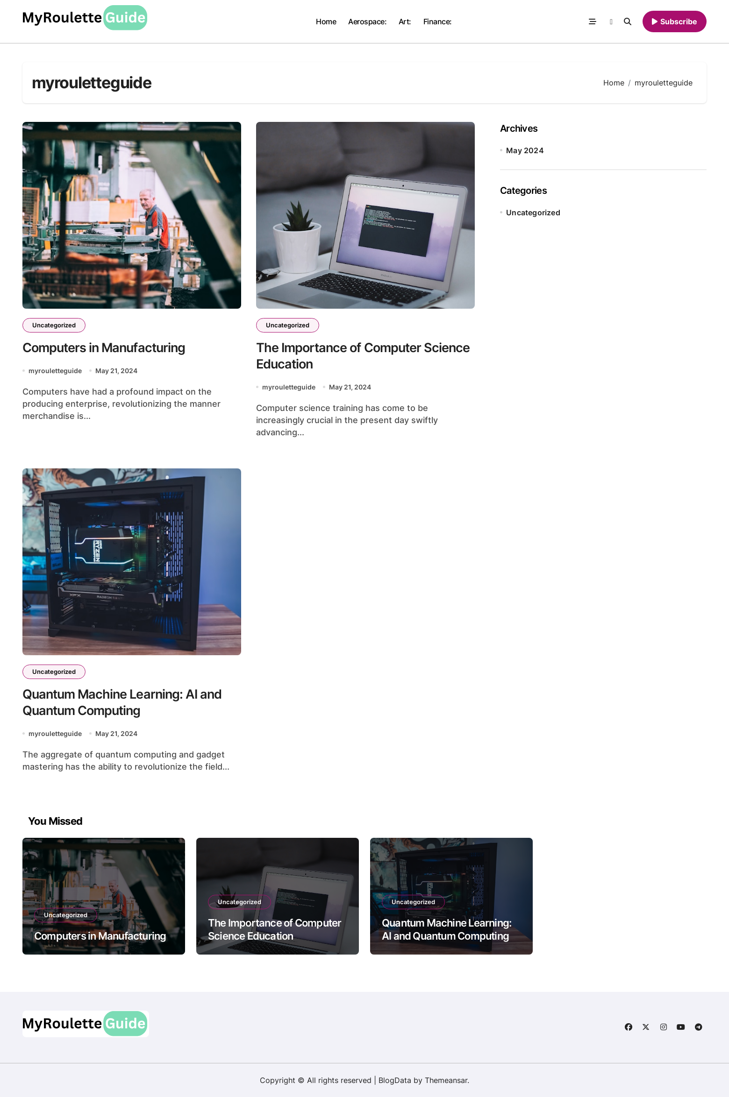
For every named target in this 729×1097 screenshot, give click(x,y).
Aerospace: (367, 21)
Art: (405, 21)
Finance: (437, 21)
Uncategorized (54, 325)
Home (326, 21)
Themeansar (446, 1080)
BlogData (395, 1080)
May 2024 (525, 150)
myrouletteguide (55, 371)
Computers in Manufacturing (103, 347)
